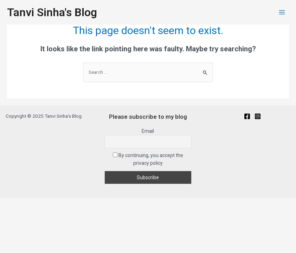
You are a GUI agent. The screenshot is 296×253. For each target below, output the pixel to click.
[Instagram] (258, 116)
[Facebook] (247, 116)
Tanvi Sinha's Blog (52, 12)
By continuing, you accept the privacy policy (148, 159)
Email (148, 131)
